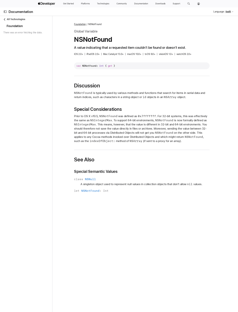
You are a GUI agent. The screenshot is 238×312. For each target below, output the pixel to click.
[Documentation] (141, 3)
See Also (97, 160)
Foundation (93, 24)
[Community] (121, 3)
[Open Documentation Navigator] (5, 11)
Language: (219, 11)
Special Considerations (111, 109)
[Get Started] (68, 3)
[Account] (198, 3)
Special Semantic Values (108, 171)
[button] (188, 3)
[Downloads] (160, 3)
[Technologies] (103, 3)
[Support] (176, 3)
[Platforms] (85, 3)
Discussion (100, 86)
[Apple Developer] (47, 3)
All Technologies (14, 19)
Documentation (21, 12)
